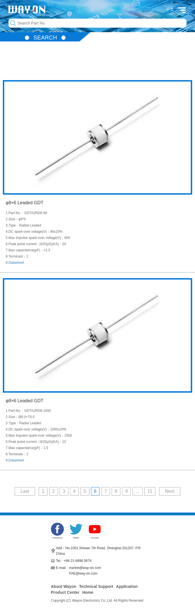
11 (150, 491)
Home (87, 592)
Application (127, 586)
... (137, 491)
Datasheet (16, 263)
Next (169, 491)
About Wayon (63, 586)
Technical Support (96, 586)
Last (25, 491)
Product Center (65, 592)
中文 (170, 9)
